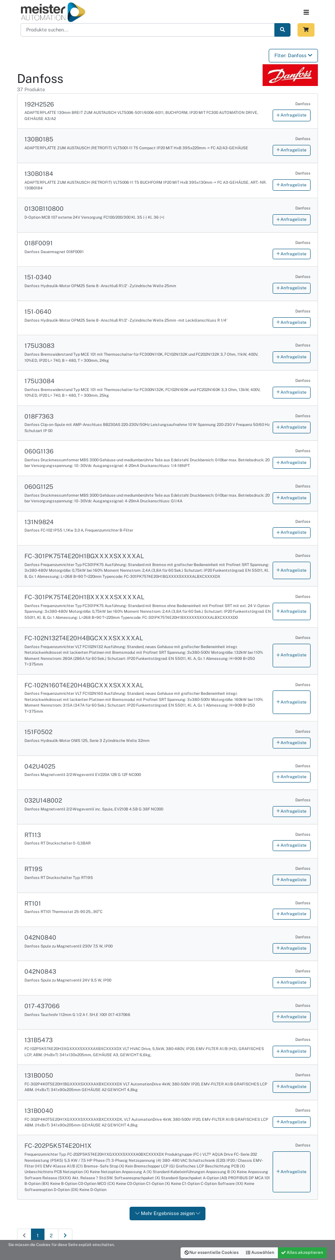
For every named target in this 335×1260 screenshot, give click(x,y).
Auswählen (260, 1252)
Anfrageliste (292, 115)
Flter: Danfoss (293, 55)
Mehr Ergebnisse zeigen (167, 1213)
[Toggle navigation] (306, 12)
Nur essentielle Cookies (212, 1252)
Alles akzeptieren (302, 1252)
